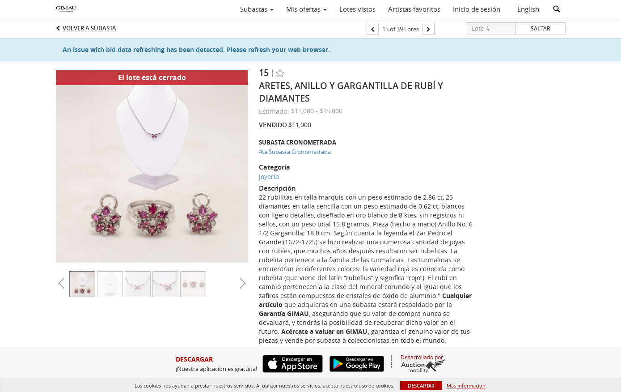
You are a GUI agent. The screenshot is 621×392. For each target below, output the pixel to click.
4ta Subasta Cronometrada (295, 152)
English (528, 8)
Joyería (269, 176)
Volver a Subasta (89, 28)
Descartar (421, 385)
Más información (466, 385)
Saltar (540, 28)
